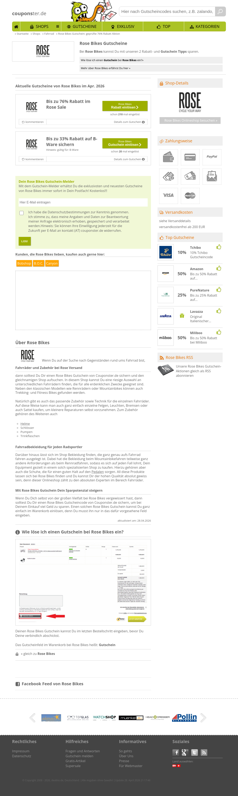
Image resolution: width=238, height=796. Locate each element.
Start (16, 26)
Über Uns (126, 756)
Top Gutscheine (179, 237)
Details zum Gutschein (127, 122)
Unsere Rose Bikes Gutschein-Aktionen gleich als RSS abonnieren (198, 371)
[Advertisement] (116, 301)
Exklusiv (125, 26)
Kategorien (207, 26)
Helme (25, 423)
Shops (42, 26)
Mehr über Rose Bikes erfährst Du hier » (105, 68)
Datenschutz (21, 756)
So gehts (125, 751)
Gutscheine (84, 26)
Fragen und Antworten (83, 751)
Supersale (73, 766)
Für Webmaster (131, 766)
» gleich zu (38, 653)
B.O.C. (38, 263)
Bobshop (24, 263)
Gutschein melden (79, 756)
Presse (124, 761)
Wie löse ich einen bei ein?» (112, 60)
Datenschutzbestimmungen (69, 212)
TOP (166, 26)
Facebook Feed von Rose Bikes (52, 683)
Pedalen (98, 471)
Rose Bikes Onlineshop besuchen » (191, 120)
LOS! (24, 241)
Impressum (20, 751)
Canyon (52, 263)
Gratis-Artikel (75, 761)
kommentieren (35, 122)
